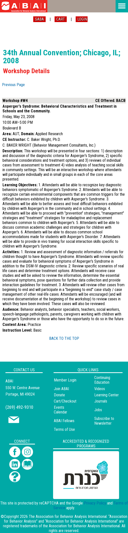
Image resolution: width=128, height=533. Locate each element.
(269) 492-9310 (19, 407)
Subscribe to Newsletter (104, 421)
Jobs (98, 410)
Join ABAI (61, 388)
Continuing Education (102, 380)
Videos (99, 388)
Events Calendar (60, 409)
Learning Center (106, 395)
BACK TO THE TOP (64, 338)
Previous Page (13, 84)
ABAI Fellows (64, 420)
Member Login (65, 380)
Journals (100, 401)
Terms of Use (64, 429)
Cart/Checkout (65, 401)
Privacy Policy (95, 503)
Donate (59, 395)
